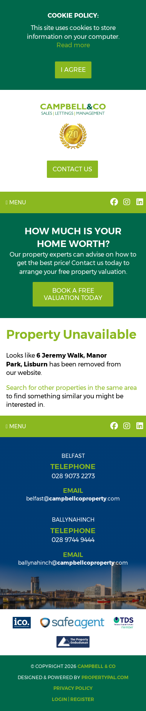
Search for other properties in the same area (71, 387)
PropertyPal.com (104, 677)
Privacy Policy (73, 688)
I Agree (73, 69)
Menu (16, 202)
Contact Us (72, 169)
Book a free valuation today (73, 294)
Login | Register (73, 699)
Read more (73, 45)
